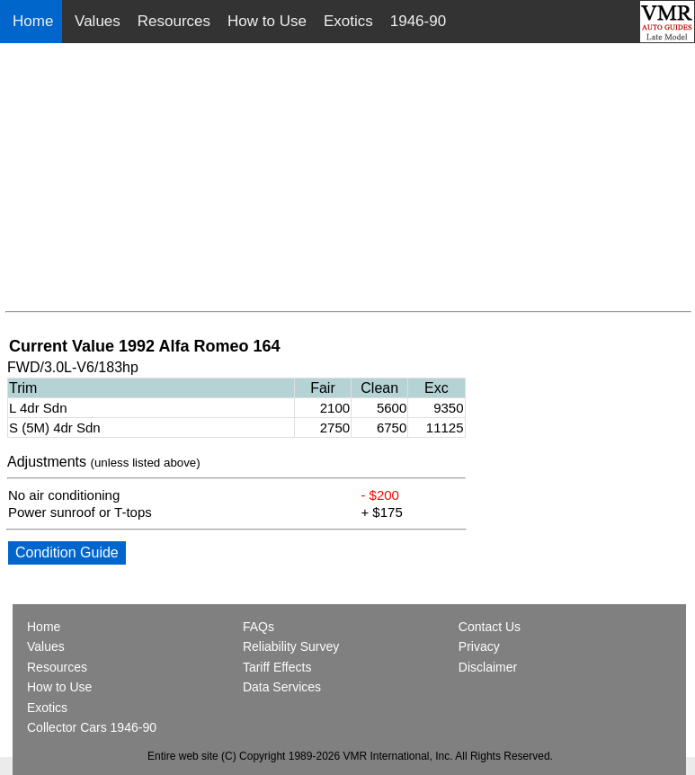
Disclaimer (488, 667)
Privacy (479, 646)
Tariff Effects (277, 667)
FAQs (258, 626)
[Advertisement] (348, 178)
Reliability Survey (291, 646)
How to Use (267, 21)
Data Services (282, 687)
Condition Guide (67, 552)
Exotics (348, 21)
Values (97, 21)
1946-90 (418, 21)
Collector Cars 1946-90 (91, 727)
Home (35, 21)
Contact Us (490, 626)
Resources (174, 21)
